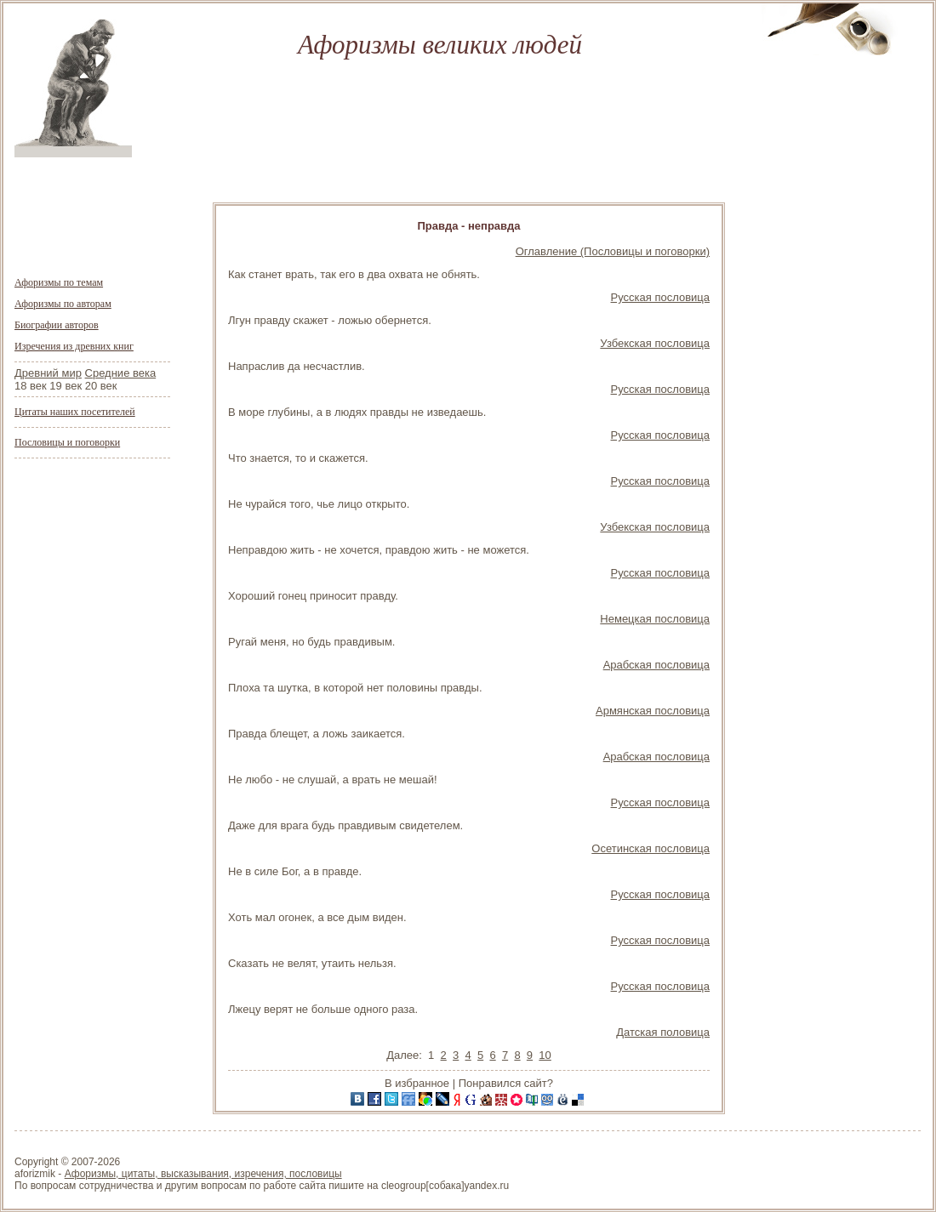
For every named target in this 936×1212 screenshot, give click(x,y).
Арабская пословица (656, 664)
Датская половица (663, 1032)
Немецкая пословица (655, 618)
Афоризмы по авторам (62, 304)
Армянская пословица (653, 710)
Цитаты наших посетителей (74, 412)
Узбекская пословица (655, 343)
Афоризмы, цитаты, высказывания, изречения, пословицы (203, 1174)
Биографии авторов (56, 325)
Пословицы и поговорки (67, 442)
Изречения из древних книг (74, 346)
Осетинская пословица (650, 848)
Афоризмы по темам (58, 282)
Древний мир (48, 373)
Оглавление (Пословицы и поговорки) (613, 251)
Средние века (121, 373)
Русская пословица (660, 297)
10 (545, 1055)
